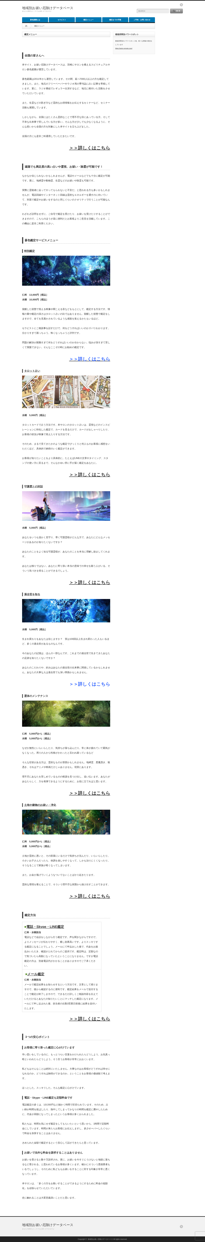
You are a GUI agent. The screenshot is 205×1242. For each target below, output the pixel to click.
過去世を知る (32, 594)
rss (181, 4)
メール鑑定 (35, 974)
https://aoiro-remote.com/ (123, 48)
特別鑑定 (29, 251)
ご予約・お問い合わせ (142, 20)
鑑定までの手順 (115, 20)
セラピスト (62, 20)
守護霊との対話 (33, 486)
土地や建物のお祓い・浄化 (40, 805)
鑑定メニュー (88, 20)
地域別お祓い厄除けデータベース (47, 8)
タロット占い (32, 370)
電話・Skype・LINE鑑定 (45, 927)
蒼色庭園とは (35, 20)
